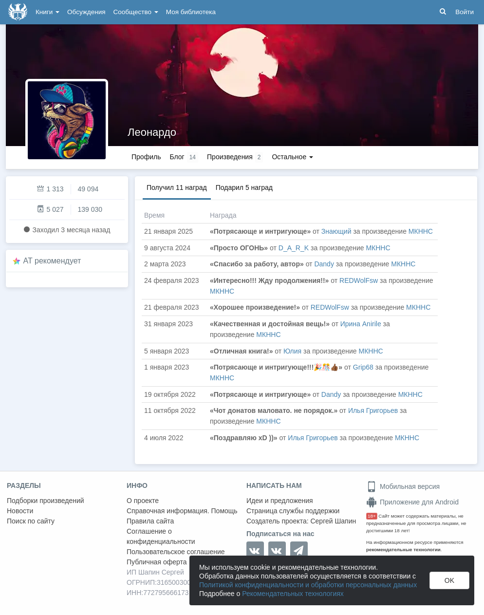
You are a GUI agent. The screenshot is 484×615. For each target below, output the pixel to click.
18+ (372, 516)
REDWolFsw (358, 280)
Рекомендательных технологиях (293, 593)
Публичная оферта (157, 562)
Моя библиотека (191, 12)
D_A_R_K (294, 248)
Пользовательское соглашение (176, 552)
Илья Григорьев (373, 410)
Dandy (324, 264)
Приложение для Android (412, 502)
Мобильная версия (403, 486)
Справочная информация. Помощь (182, 511)
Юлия (292, 351)
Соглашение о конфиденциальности (161, 536)
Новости (20, 511)
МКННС (421, 231)
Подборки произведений (45, 500)
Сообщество (135, 12)
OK (449, 580)
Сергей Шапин (333, 521)
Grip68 (363, 367)
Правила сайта (150, 521)
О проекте (143, 500)
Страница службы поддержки (292, 511)
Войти (464, 12)
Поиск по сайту (31, 521)
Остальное (292, 157)
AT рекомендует (52, 261)
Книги (47, 12)
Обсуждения (86, 12)
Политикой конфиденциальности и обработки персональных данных (308, 585)
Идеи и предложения (279, 500)
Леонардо (152, 132)
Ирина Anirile (360, 324)
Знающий (336, 231)
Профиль (146, 157)
